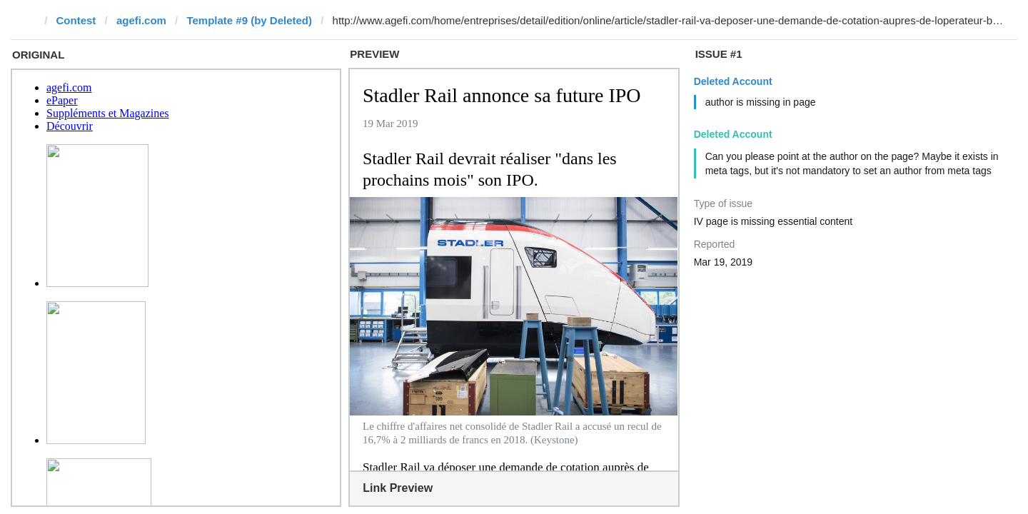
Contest (76, 20)
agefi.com (141, 20)
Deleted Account (733, 81)
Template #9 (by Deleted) (249, 20)
